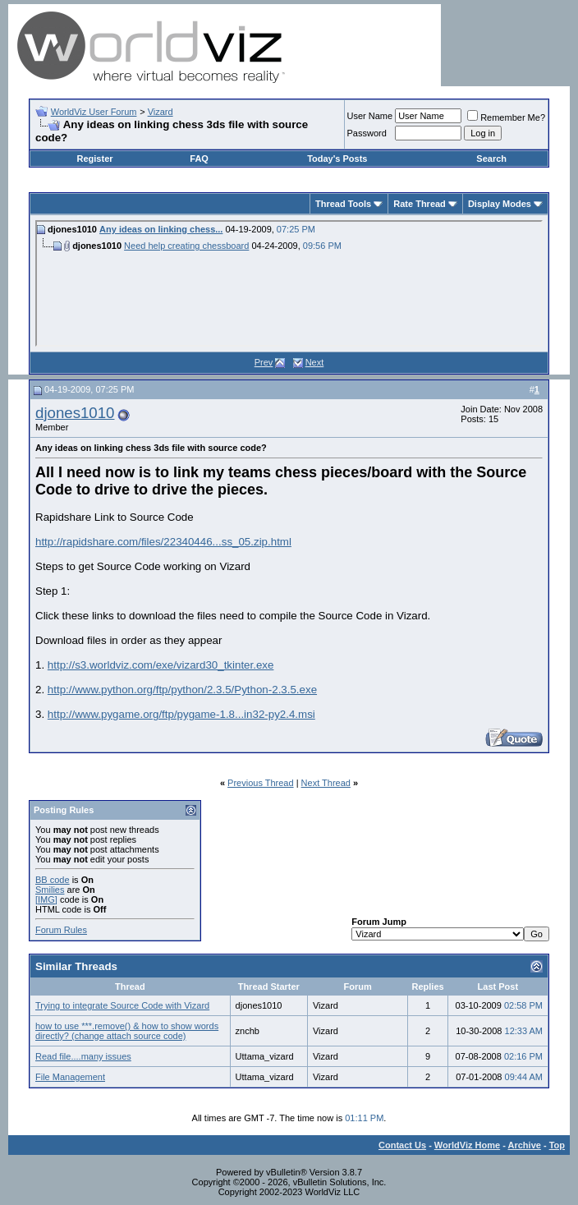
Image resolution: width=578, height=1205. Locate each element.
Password (367, 133)
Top (557, 1145)
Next (314, 362)
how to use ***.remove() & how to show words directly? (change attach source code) (126, 1031)
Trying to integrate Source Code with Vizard (122, 1005)
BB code (52, 880)
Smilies (49, 890)
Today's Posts (337, 158)
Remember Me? (506, 117)
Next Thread (326, 783)
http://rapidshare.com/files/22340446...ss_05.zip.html (163, 542)
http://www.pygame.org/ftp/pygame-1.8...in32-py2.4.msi (181, 714)
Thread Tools (343, 204)
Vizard (160, 112)
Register (95, 158)
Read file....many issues (83, 1056)
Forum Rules (61, 930)
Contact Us (402, 1145)
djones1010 (74, 412)
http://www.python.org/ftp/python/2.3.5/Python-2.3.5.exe (182, 689)
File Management (70, 1077)
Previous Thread (260, 783)
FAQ (199, 158)
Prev (264, 362)
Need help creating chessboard (186, 246)
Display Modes (499, 204)
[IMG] (46, 899)
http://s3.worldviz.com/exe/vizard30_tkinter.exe (161, 665)
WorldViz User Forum (94, 112)
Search (491, 158)
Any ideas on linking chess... (160, 229)
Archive (524, 1145)
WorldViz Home (467, 1145)
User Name (370, 116)
